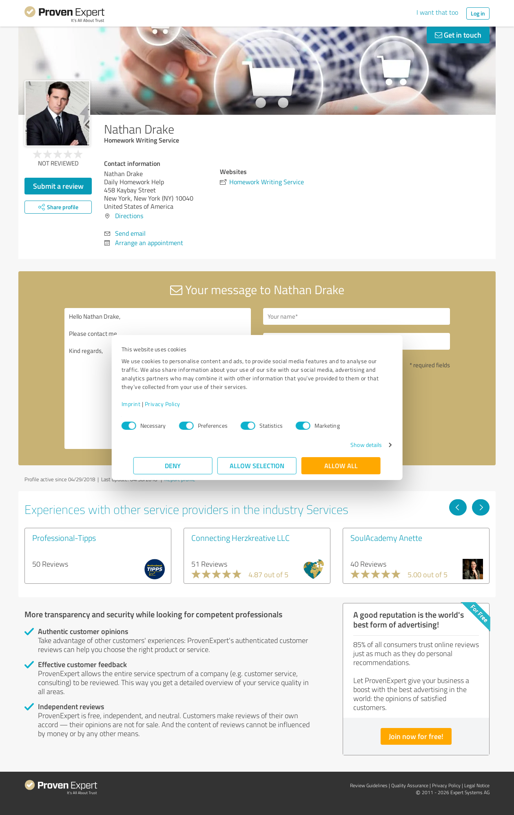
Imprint (143, 404)
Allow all (341, 465)
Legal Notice (477, 785)
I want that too (437, 12)
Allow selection (257, 465)
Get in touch (458, 34)
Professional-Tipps (64, 537)
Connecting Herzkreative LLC (240, 537)
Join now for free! (416, 736)
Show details (354, 445)
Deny (173, 465)
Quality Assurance (409, 785)
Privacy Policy (174, 404)
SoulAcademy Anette (386, 537)
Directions (129, 215)
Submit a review (58, 186)
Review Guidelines (369, 785)
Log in (478, 13)
